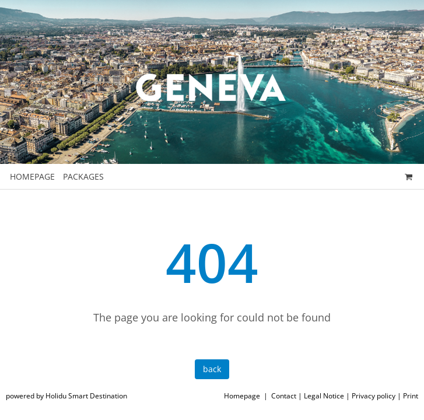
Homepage (242, 396)
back (212, 368)
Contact (283, 396)
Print (410, 396)
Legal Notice (324, 396)
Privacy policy (373, 396)
